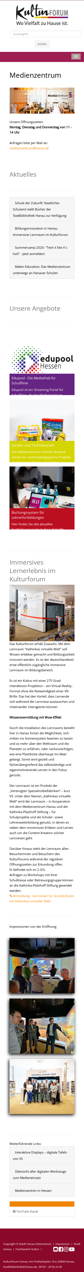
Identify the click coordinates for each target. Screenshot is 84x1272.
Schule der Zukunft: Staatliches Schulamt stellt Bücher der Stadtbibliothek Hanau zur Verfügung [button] (39, 209)
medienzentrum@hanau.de (29, 148)
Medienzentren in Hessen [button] (33, 1190)
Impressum (62, 1244)
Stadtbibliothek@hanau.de (20, 1267)
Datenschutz (43, 1244)
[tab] (42, 209)
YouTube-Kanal (25, 1211)
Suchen (42, 44)
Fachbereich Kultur (27, 1249)
